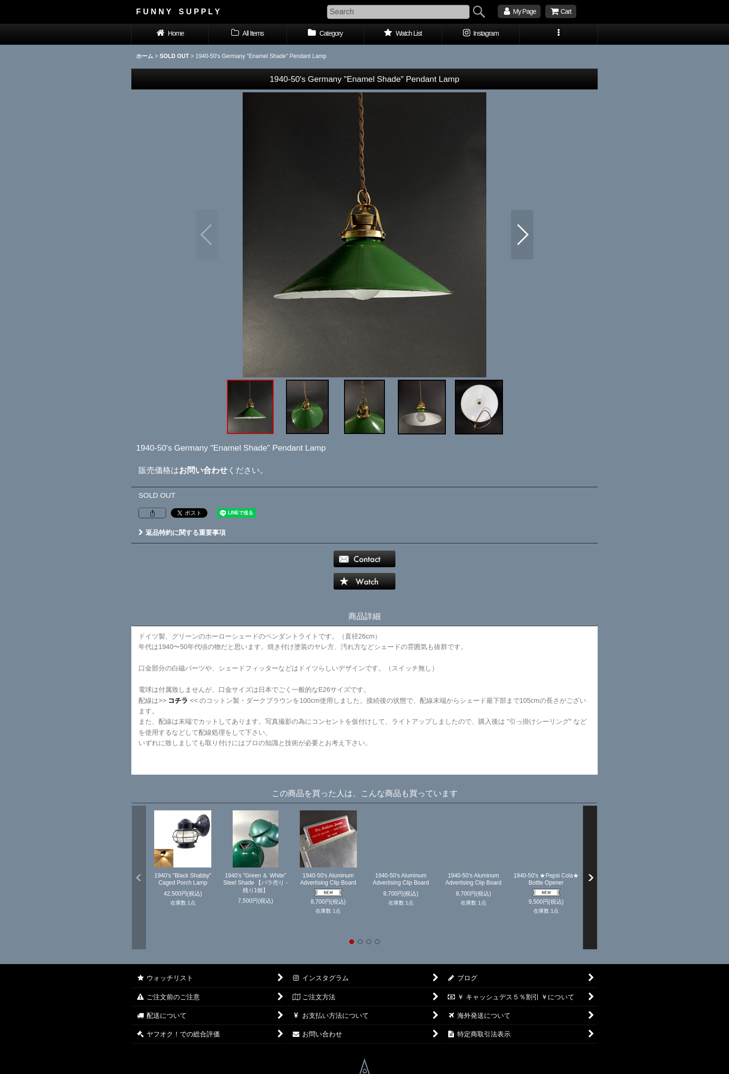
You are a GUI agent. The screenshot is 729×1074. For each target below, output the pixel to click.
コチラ (178, 700)
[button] (558, 34)
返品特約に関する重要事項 (182, 532)
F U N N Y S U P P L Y (178, 11)
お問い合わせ (203, 470)
